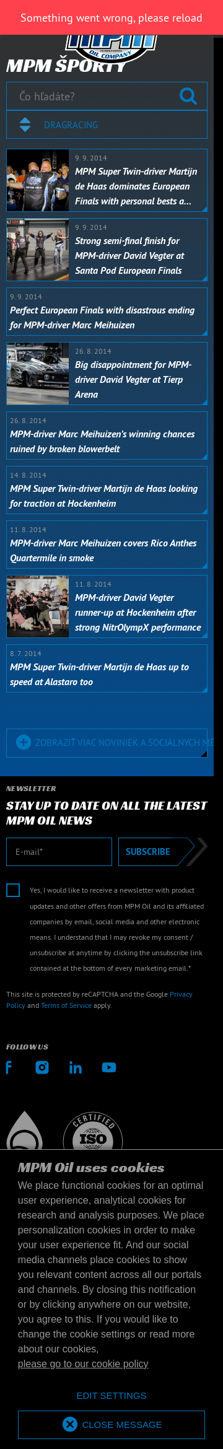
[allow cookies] (111, 1425)
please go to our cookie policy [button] (83, 1364)
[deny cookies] (111, 1396)
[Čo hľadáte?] (107, 96)
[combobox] (107, 124)
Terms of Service (66, 1005)
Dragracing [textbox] (71, 124)
